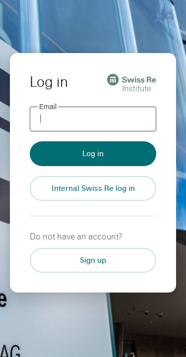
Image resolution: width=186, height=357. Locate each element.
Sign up (93, 260)
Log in (93, 153)
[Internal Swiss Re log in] (93, 188)
